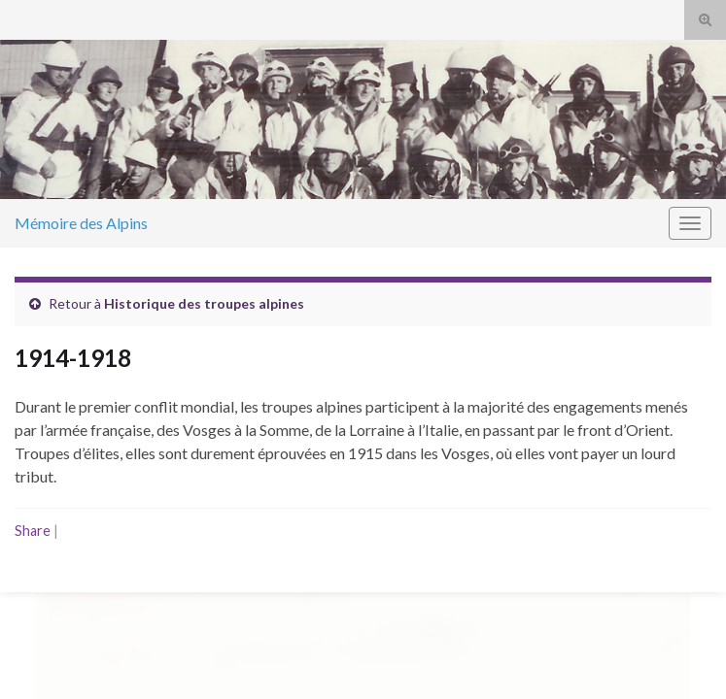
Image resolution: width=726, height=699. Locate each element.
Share (33, 530)
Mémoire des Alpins (81, 223)
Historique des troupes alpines (204, 303)
